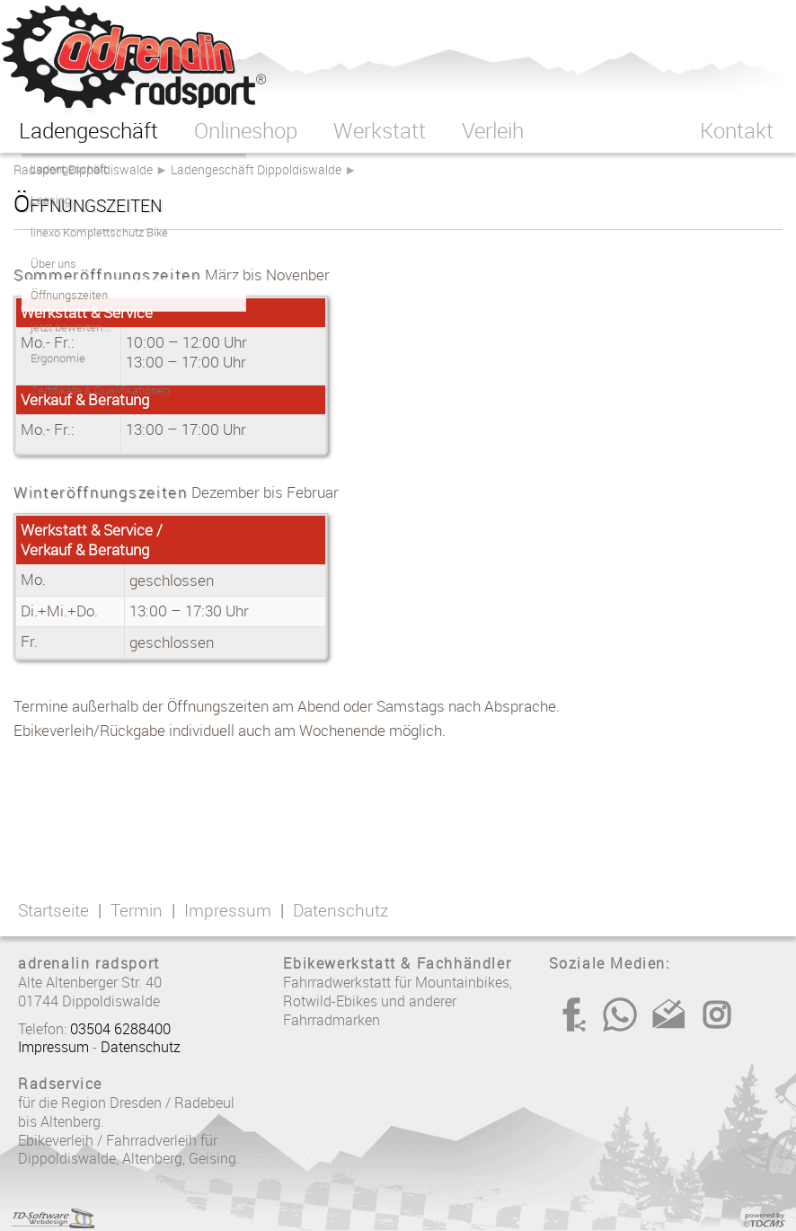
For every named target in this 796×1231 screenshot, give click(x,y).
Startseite (53, 910)
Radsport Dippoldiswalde (83, 169)
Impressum (227, 910)
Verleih (493, 130)
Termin (137, 910)
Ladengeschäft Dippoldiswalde (256, 169)
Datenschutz (340, 910)
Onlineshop (245, 130)
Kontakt (737, 130)
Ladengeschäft (88, 130)
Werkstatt (379, 130)
